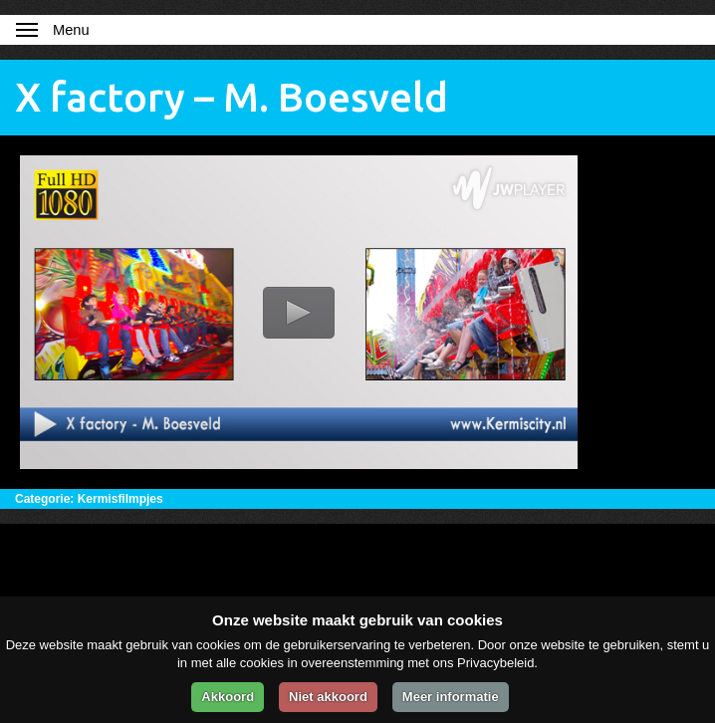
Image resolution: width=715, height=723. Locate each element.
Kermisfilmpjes (120, 499)
